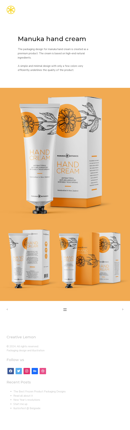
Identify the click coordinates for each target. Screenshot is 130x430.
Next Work (122, 309)
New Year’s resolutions (26, 400)
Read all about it (23, 395)
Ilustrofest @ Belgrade (26, 408)
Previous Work (8, 309)
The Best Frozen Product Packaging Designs (39, 391)
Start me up (20, 404)
